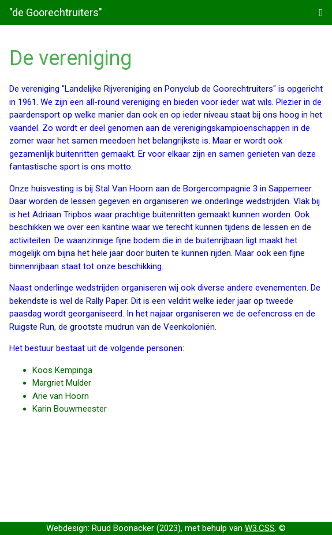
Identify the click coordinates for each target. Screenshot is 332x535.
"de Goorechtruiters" (55, 12)
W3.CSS (260, 528)
